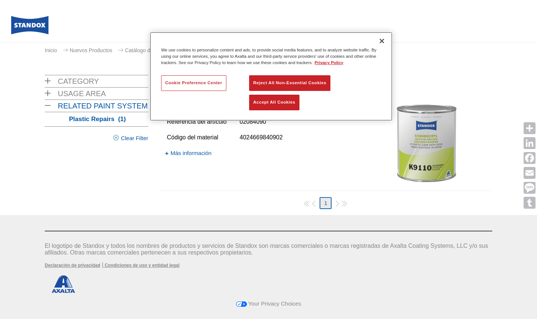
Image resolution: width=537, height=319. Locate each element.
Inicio (51, 50)
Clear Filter (134, 138)
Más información (190, 153)
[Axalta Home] (29, 27)
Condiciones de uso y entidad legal (141, 265)
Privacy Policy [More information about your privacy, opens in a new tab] (329, 62)
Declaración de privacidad (72, 265)
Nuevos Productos (91, 50)
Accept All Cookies (274, 102)
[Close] (382, 41)
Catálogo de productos (151, 50)
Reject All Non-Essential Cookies (289, 82)
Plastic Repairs (97, 119)
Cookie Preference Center (193, 82)
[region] (271, 76)
